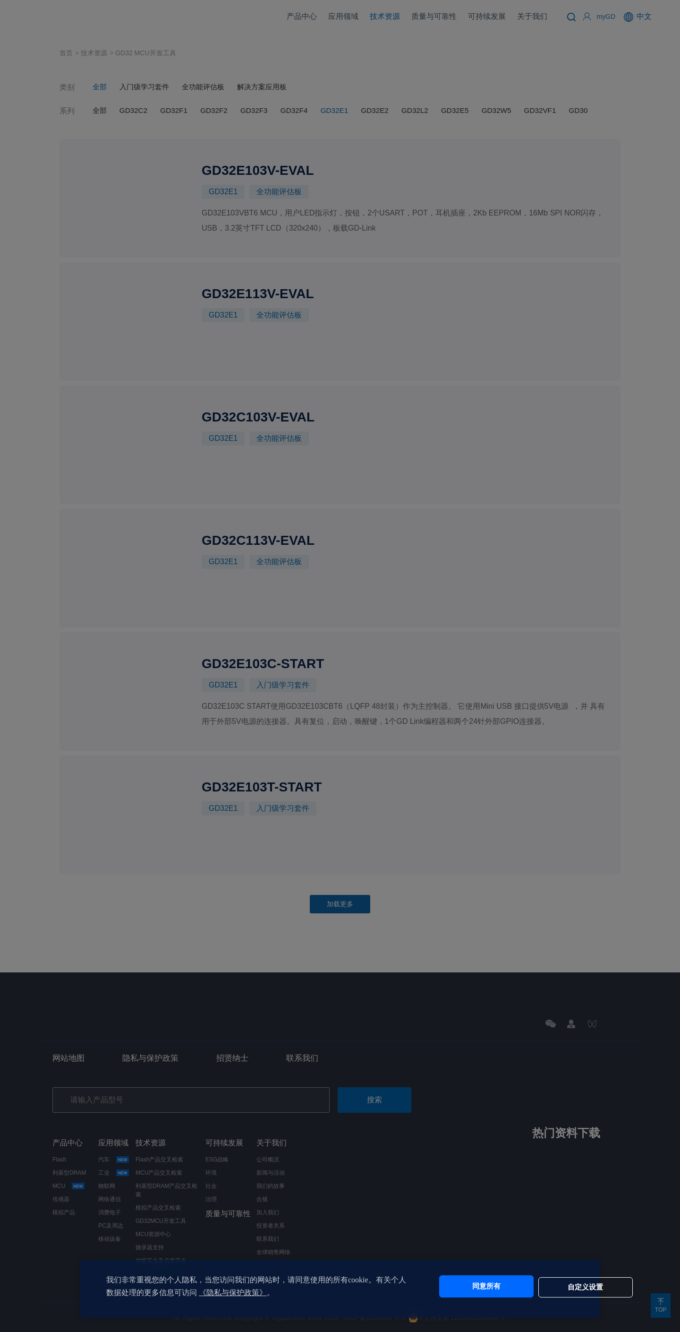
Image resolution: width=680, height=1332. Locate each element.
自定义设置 (538, 1286)
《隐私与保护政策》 (248, 1293)
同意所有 (459, 1286)
